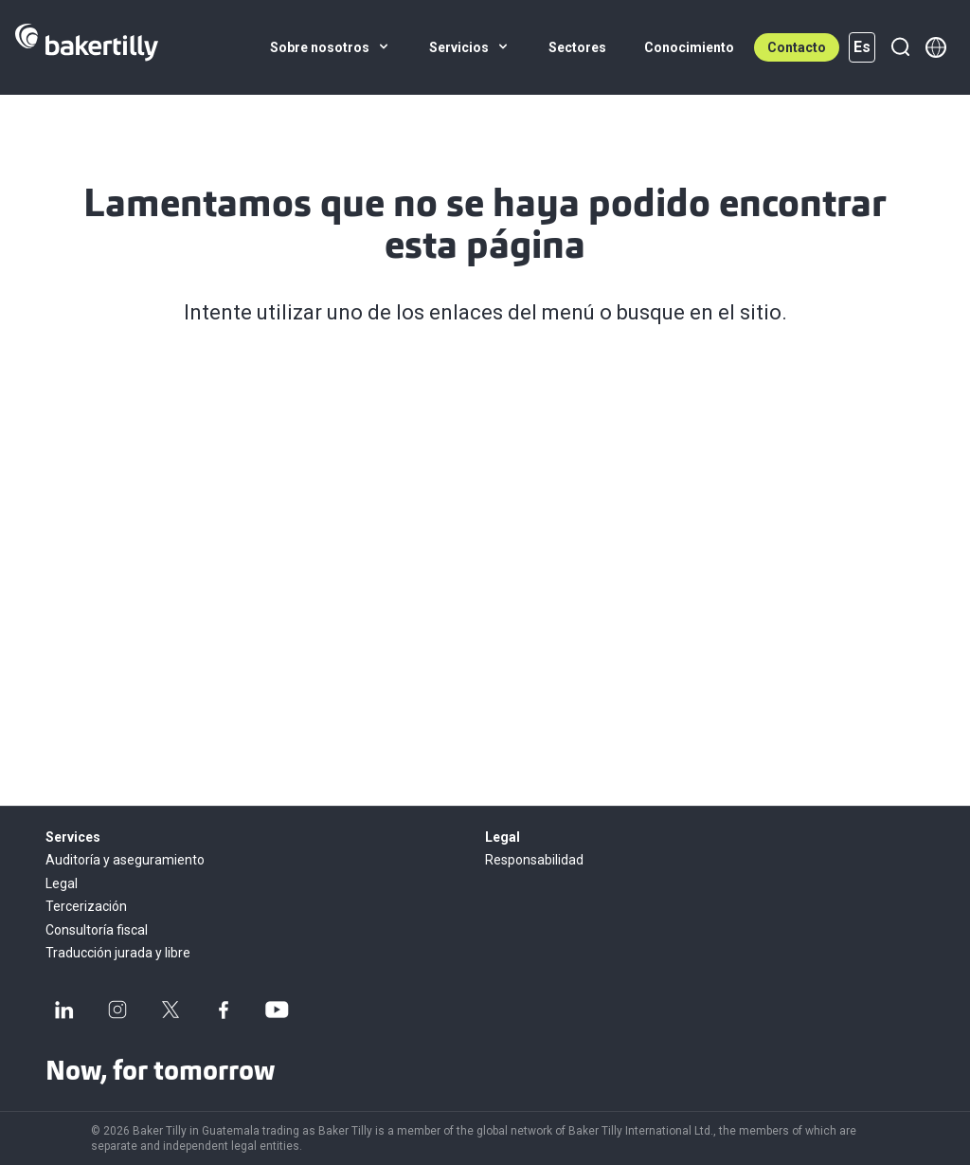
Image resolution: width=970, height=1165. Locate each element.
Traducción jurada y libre (117, 952)
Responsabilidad (534, 859)
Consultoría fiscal (96, 929)
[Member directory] (936, 47)
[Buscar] (900, 47)
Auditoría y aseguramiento (125, 859)
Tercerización (86, 906)
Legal (61, 883)
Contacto (796, 47)
